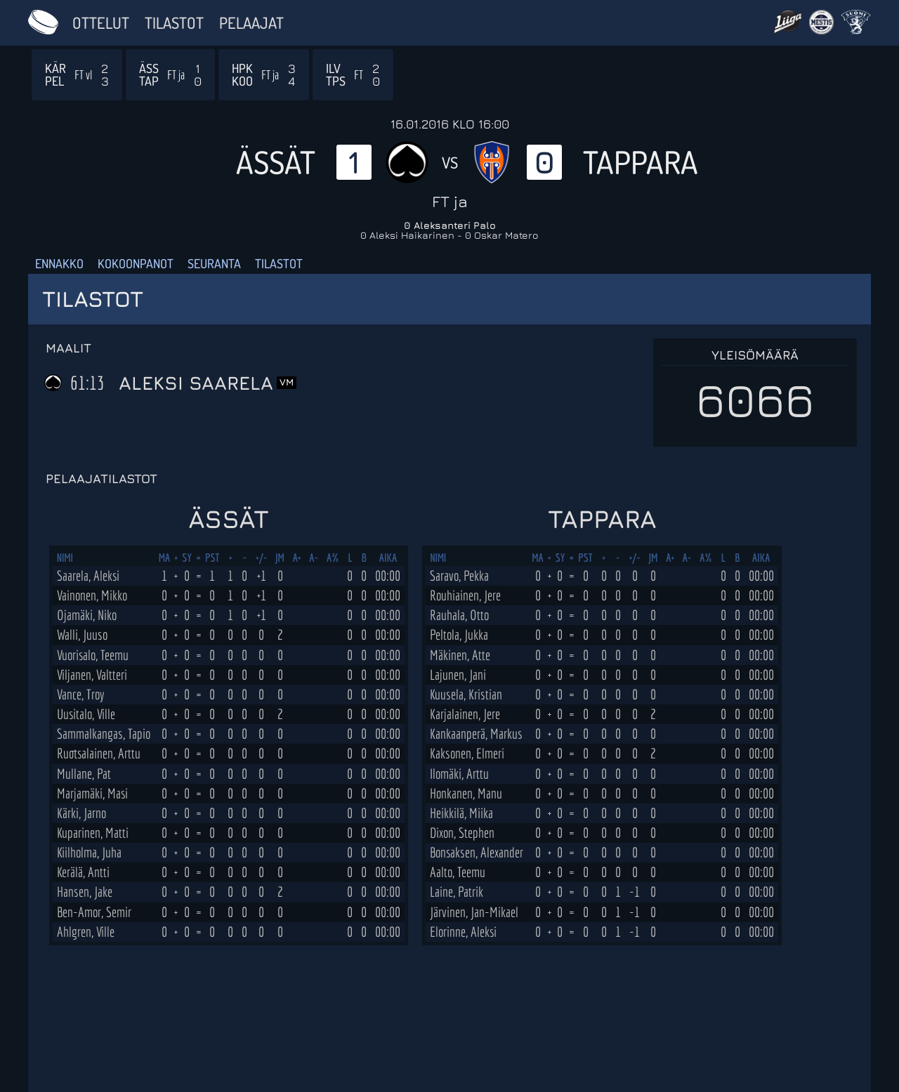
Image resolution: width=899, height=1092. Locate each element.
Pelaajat (251, 22)
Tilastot (174, 22)
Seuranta (214, 263)
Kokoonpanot (135, 263)
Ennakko (59, 263)
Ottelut (100, 22)
